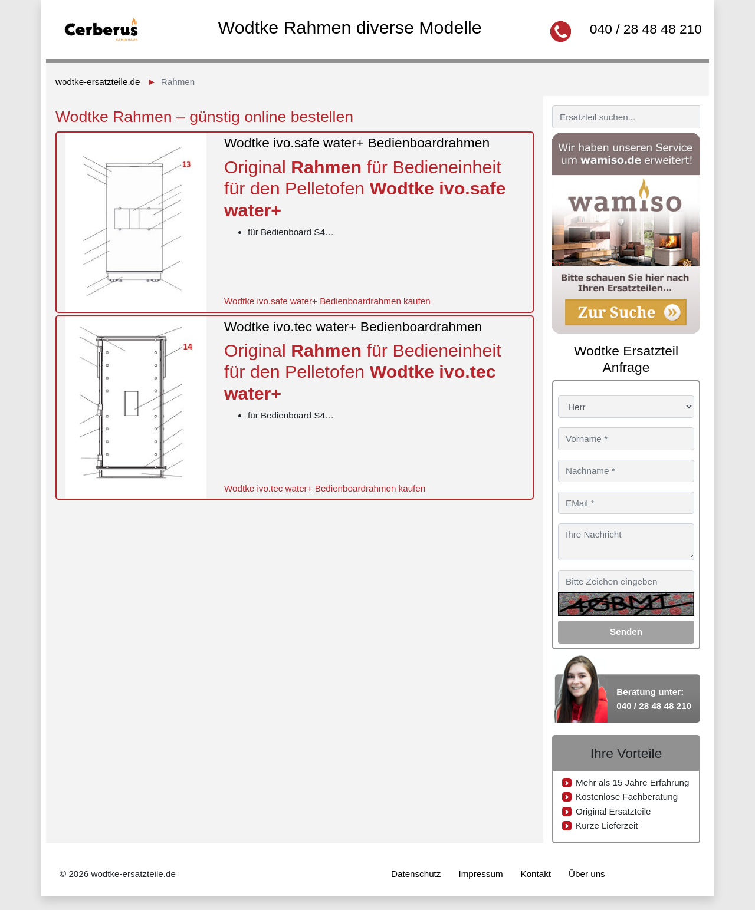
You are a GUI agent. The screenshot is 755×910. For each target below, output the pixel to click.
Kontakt (536, 874)
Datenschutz (416, 874)
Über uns (587, 874)
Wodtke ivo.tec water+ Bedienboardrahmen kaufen (324, 488)
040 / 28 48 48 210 (646, 29)
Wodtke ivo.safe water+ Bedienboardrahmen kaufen (327, 301)
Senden (626, 632)
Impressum (480, 874)
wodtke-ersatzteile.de (97, 82)
